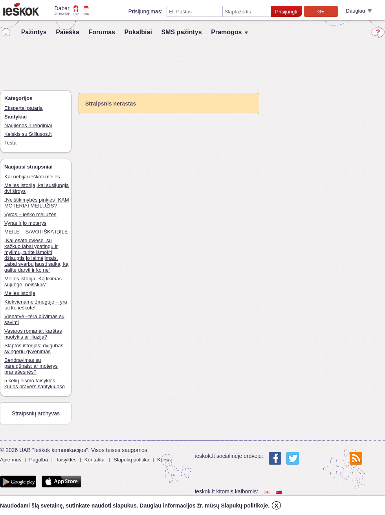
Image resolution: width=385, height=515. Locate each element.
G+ (320, 12)
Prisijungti (286, 12)
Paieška (67, 32)
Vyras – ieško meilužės (30, 214)
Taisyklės (66, 460)
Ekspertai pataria (23, 108)
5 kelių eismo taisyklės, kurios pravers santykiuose (34, 383)
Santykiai (15, 117)
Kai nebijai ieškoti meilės (32, 177)
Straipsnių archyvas (36, 413)
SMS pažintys (181, 32)
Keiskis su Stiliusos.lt (28, 134)
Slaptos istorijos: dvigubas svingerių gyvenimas (33, 348)
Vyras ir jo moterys (25, 223)
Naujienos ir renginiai (28, 125)
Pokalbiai (138, 32)
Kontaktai (95, 460)
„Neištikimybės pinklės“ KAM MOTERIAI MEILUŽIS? (36, 203)
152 (76, 14)
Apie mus (10, 460)
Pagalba (38, 460)
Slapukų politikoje (244, 505)
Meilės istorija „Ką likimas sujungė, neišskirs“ (33, 281)
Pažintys (34, 32)
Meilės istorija (19, 293)
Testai (11, 143)
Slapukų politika (131, 460)
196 (86, 14)
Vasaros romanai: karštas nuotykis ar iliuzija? (33, 334)
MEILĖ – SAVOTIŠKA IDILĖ (36, 232)
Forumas (101, 32)
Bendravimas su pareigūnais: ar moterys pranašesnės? (31, 366)
